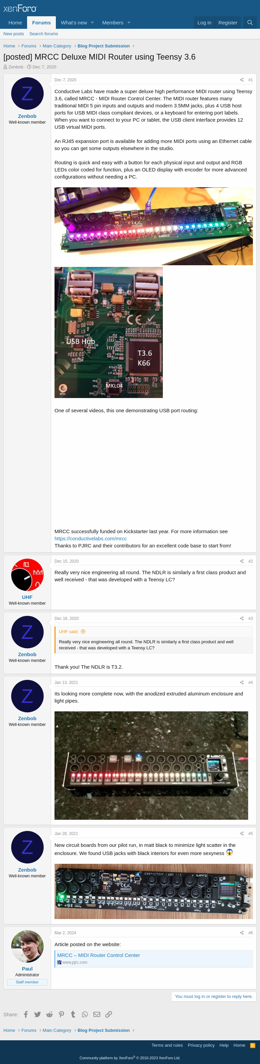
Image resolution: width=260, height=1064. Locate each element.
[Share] (242, 80)
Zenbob (15, 66)
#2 (250, 561)
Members (113, 22)
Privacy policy (201, 1045)
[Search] (250, 22)
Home (15, 22)
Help (224, 1045)
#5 (250, 833)
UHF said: (69, 631)
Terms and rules (167, 1045)
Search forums (43, 33)
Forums (41, 22)
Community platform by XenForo (130, 1058)
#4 (250, 682)
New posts (13, 33)
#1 (250, 80)
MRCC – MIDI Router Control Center (98, 955)
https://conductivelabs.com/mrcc (91, 538)
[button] (92, 22)
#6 (250, 933)
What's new (74, 22)
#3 (250, 618)
